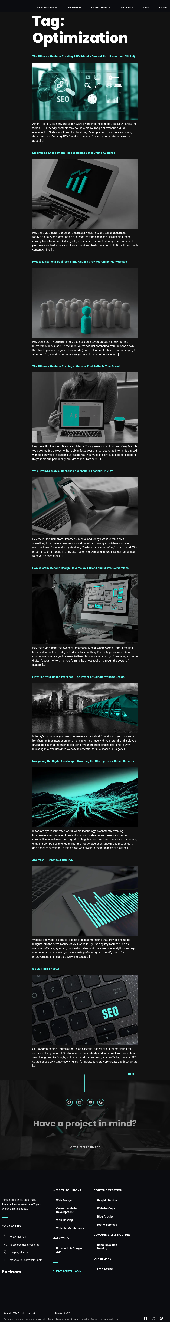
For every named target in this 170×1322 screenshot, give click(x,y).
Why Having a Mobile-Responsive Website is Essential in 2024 (73, 474)
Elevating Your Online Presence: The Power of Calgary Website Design (78, 680)
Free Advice (105, 1274)
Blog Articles (105, 1222)
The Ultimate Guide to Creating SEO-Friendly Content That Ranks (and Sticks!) (83, 59)
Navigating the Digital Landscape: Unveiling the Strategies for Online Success (83, 764)
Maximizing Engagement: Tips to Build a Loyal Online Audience (73, 156)
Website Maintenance (70, 1233)
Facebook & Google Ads (69, 1255)
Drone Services (107, 1230)
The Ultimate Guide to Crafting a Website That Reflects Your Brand (76, 369)
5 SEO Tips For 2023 (45, 972)
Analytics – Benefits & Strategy (52, 863)
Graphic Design (107, 1205)
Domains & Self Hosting (107, 1252)
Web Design (64, 1205)
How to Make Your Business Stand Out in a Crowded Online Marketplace (79, 265)
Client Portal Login (67, 1276)
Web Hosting (64, 1225)
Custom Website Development (66, 1215)
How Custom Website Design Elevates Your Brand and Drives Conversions (80, 571)
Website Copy (106, 1213)
